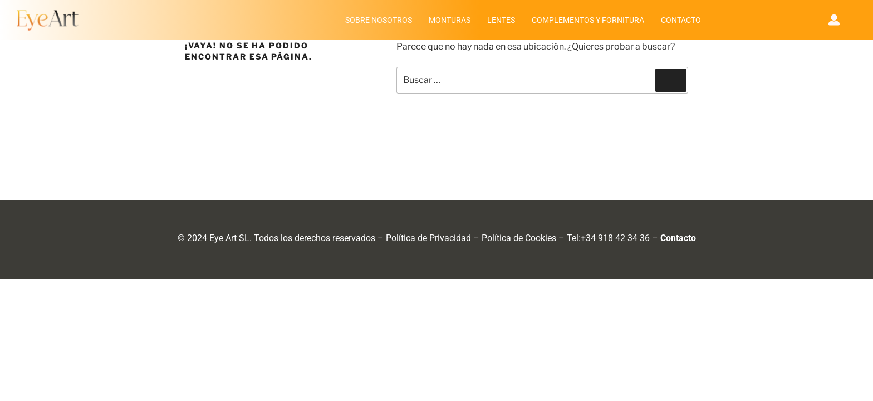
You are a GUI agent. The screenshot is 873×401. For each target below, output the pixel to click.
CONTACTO (681, 20)
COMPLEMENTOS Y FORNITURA (588, 20)
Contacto (678, 238)
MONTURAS (449, 20)
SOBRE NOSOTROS (378, 20)
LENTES (501, 20)
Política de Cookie (517, 238)
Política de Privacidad (428, 238)
